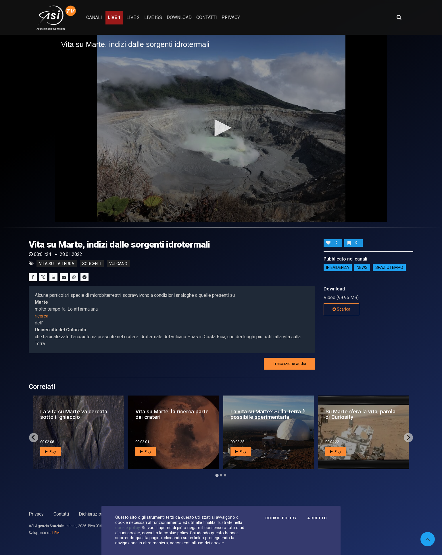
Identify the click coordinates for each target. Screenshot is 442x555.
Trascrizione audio (289, 363)
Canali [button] (94, 17)
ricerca (41, 316)
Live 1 (114, 17)
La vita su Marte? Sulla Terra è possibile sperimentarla (267, 414)
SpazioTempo (389, 267)
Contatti (61, 514)
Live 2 (133, 17)
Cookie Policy (281, 518)
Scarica (341, 309)
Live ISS (153, 17)
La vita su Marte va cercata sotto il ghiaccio (73, 414)
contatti (206, 17)
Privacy (36, 514)
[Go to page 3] (225, 475)
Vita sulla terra (56, 263)
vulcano (118, 263)
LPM (55, 533)
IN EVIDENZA (337, 267)
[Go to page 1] (216, 475)
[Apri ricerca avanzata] (399, 17)
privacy (231, 17)
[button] (221, 127)
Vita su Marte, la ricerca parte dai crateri (172, 414)
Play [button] (50, 452)
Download (179, 17)
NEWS (362, 267)
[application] (221, 128)
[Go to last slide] (33, 437)
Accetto (317, 518)
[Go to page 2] (221, 475)
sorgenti (91, 263)
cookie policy (127, 527)
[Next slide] (408, 437)
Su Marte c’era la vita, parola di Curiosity (360, 414)
